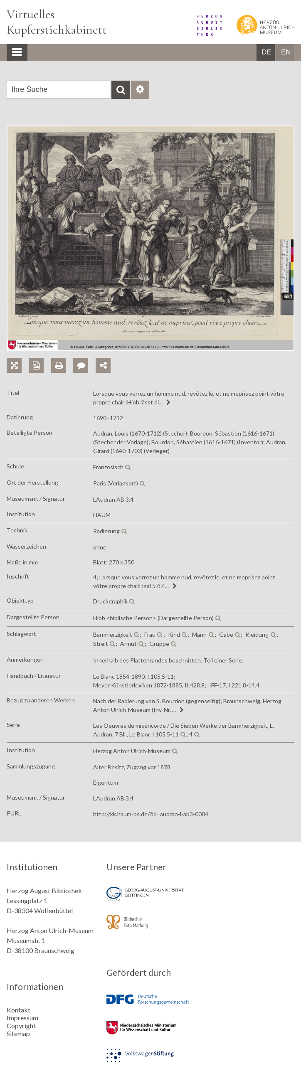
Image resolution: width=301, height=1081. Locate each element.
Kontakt (18, 1010)
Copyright (21, 1025)
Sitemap (18, 1033)
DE (266, 52)
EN (286, 52)
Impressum (22, 1018)
